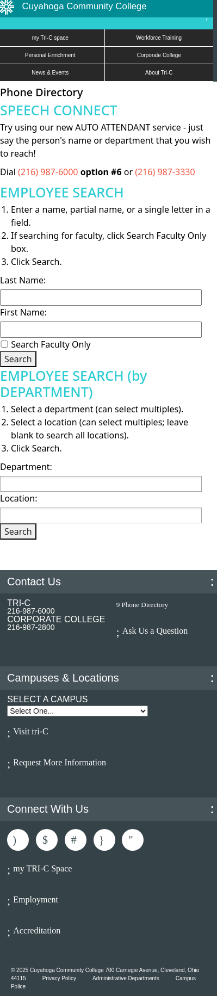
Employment (35, 899)
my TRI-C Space (42, 868)
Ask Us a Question (155, 630)
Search (18, 359)
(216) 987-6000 (49, 172)
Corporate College (159, 55)
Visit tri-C (30, 731)
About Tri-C (159, 73)
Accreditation (36, 930)
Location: (18, 498)
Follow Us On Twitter (47, 840)
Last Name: (23, 280)
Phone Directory (145, 605)
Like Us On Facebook (18, 840)
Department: (26, 467)
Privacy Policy (59, 978)
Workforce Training (159, 38)
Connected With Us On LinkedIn (75, 840)
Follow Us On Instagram (104, 840)
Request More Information (59, 762)
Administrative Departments (125, 978)
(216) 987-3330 (165, 172)
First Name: (23, 312)
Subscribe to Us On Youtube (133, 840)
